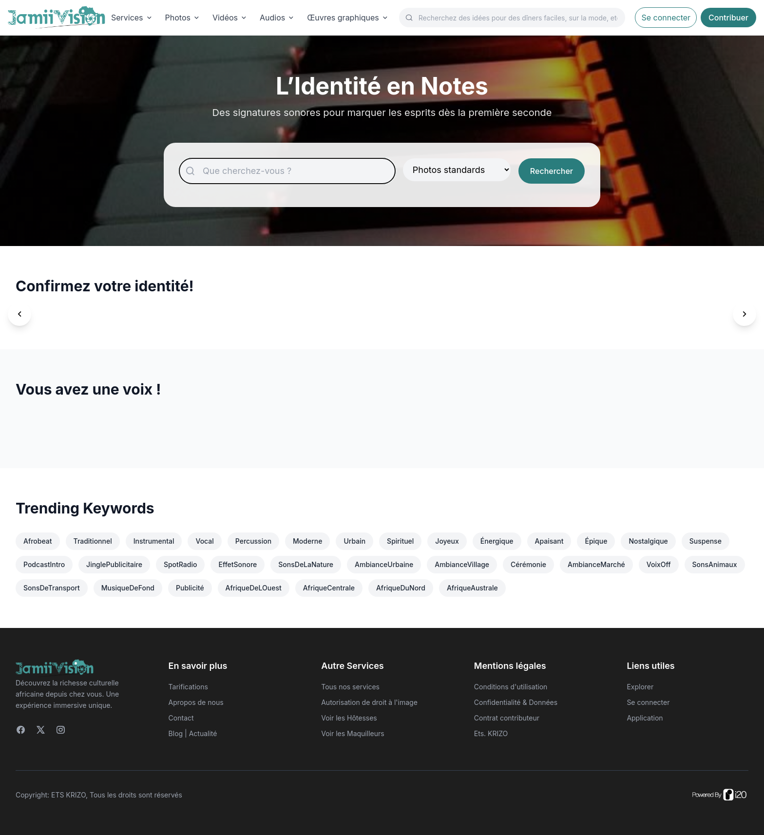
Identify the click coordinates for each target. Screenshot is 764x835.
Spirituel (400, 541)
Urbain (354, 541)
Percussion (253, 541)
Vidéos (230, 17)
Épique (596, 541)
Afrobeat (37, 541)
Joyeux (446, 541)
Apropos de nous (196, 702)
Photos (183, 17)
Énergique (497, 541)
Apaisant (549, 541)
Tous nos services (350, 687)
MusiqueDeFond (127, 588)
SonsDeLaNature (305, 564)
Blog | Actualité (193, 733)
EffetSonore (237, 564)
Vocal (204, 541)
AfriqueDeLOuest (254, 588)
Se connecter (665, 17)
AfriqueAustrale (472, 588)
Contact (181, 718)
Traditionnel (93, 541)
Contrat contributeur (506, 718)
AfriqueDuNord (400, 588)
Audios (277, 17)
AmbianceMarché (596, 564)
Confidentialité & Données (515, 702)
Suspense (705, 541)
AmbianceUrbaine (384, 564)
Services (132, 17)
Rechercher (551, 171)
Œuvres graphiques (348, 17)
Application (645, 718)
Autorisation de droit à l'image (369, 702)
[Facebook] (21, 730)
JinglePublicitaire (114, 564)
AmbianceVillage (462, 564)
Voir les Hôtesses (349, 718)
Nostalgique (648, 541)
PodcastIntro (44, 564)
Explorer (640, 687)
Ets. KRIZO (491, 733)
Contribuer (728, 17)
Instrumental (154, 541)
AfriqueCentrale (329, 588)
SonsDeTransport (51, 588)
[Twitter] (41, 730)
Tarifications (188, 687)
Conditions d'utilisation (511, 687)
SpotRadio (180, 564)
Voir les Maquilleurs (352, 733)
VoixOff (659, 564)
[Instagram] (61, 730)
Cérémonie (528, 564)
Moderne (307, 541)
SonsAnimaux (714, 564)
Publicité (190, 588)
